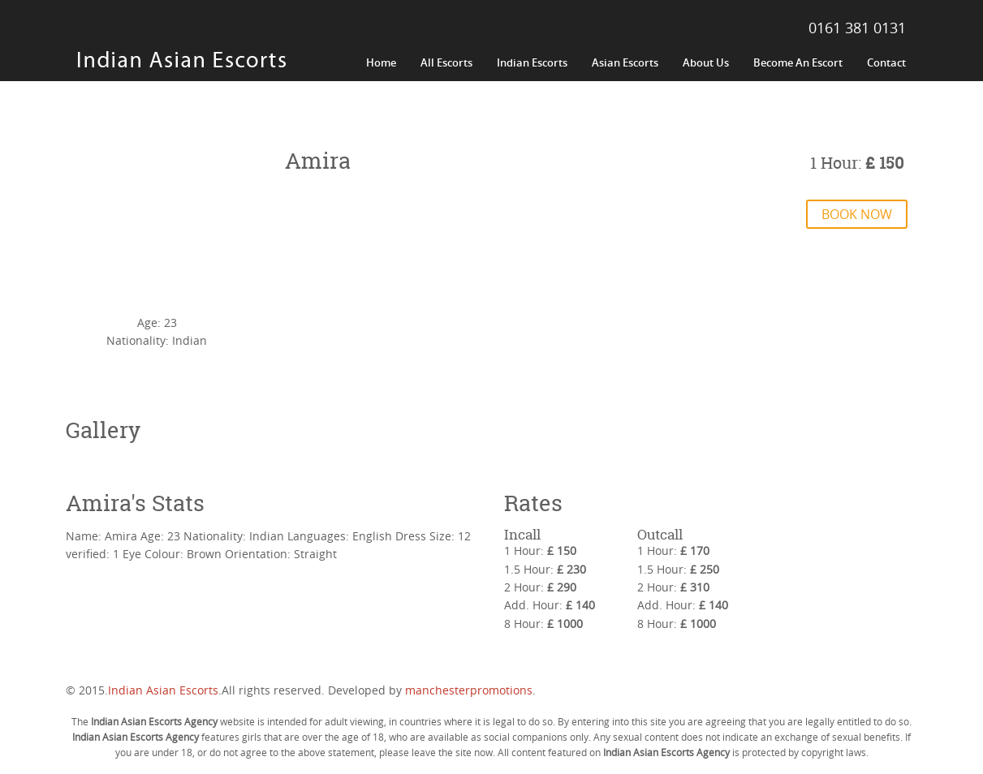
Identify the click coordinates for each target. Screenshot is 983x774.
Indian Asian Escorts (163, 690)
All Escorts (446, 62)
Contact (886, 62)
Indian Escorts (532, 62)
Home (381, 62)
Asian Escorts (625, 62)
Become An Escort (798, 62)
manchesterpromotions (468, 690)
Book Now (856, 214)
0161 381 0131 (857, 27)
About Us (706, 62)
